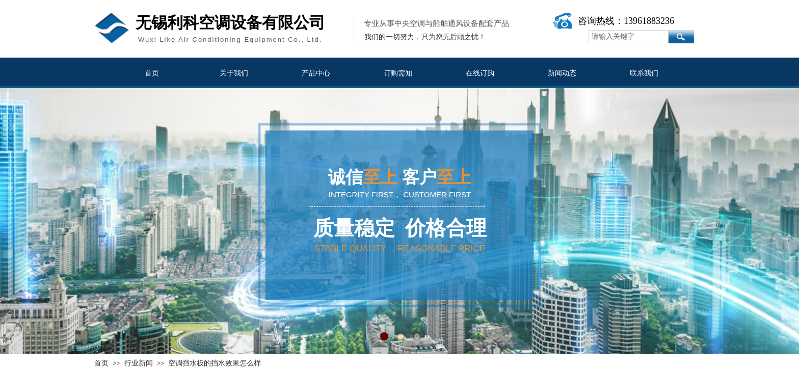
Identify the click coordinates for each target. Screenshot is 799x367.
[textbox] (629, 36)
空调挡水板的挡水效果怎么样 (214, 363)
